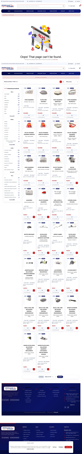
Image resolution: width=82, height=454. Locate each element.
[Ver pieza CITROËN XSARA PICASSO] (71, 217)
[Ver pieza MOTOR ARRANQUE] (27, 253)
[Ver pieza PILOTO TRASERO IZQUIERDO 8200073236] (71, 150)
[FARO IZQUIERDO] (29, 92)
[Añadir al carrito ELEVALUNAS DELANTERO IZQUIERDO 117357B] (77, 253)
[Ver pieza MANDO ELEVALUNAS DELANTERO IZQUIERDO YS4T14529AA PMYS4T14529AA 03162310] (42, 369)
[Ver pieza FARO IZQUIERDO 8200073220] (57, 115)
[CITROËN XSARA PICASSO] (72, 192)
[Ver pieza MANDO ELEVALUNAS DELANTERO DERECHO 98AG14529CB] (27, 369)
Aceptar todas (68, 447)
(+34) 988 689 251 (39, 1)
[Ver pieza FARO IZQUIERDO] (29, 115)
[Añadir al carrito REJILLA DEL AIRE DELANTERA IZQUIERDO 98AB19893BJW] (62, 328)
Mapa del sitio (28, 401)
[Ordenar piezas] (71, 82)
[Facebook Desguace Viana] (77, 1)
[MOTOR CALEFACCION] (72, 160)
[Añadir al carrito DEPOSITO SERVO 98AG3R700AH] (48, 290)
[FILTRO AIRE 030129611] (44, 92)
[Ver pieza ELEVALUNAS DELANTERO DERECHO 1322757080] (42, 253)
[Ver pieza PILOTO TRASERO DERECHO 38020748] (43, 150)
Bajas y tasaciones (28, 394)
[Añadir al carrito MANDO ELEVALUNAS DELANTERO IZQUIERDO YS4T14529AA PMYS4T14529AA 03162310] (48, 369)
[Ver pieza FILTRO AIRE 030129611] (43, 115)
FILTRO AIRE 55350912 (43, 167)
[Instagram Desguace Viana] (71, 1)
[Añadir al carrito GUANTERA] (34, 217)
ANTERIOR (41, 376)
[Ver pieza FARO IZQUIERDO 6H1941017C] (71, 115)
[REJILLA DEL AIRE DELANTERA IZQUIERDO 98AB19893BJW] (58, 300)
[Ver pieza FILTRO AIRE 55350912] (43, 183)
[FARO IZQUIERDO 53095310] (29, 160)
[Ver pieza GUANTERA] (27, 217)
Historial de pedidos (56, 392)
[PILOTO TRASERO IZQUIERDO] (58, 160)
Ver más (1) (12, 172)
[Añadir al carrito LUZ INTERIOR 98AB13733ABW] (62, 290)
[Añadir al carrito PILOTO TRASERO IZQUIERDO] (48, 217)
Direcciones (56, 394)
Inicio (9, 73)
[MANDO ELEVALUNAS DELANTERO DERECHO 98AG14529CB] (29, 338)
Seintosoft (56, 412)
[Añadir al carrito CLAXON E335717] (77, 290)
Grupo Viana (71, 73)
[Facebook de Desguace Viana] (65, 407)
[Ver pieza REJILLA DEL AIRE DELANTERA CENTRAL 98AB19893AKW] (27, 328)
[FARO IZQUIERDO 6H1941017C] (72, 92)
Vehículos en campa (28, 392)
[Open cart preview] (80, 6)
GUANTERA (29, 200)
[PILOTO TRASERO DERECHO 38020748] (44, 125)
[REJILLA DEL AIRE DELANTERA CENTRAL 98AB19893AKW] (29, 300)
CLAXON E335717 (72, 270)
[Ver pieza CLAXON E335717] (70, 290)
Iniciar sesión (56, 396)
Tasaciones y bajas (42, 73)
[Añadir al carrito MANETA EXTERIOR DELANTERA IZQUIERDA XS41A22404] (77, 328)
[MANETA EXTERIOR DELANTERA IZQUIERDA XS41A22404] (72, 300)
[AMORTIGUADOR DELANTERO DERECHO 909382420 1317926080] (29, 262)
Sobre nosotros (53, 73)
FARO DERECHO (58, 132)
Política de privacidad (41, 392)
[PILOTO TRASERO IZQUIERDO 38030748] (29, 125)
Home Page (55, 59)
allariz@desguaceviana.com (70, 398)
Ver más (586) (12, 199)
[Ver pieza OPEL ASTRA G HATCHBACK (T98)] (57, 217)
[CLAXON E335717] (72, 262)
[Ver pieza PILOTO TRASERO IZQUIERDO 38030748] (29, 150)
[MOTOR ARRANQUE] (29, 227)
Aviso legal (41, 390)
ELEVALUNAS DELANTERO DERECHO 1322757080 (43, 236)
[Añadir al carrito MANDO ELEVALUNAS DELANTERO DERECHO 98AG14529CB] (34, 369)
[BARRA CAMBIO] (58, 227)
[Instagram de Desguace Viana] (68, 407)
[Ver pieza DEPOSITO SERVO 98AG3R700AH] (42, 290)
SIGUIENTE (60, 376)
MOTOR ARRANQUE (29, 234)
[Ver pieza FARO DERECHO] (57, 150)
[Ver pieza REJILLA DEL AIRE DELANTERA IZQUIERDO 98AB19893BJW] (56, 328)
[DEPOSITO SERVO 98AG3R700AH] (44, 262)
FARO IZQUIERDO (29, 99)
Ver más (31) (12, 116)
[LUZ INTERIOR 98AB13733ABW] (58, 262)
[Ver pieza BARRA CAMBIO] (56, 253)
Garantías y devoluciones (41, 396)
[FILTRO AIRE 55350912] (44, 160)
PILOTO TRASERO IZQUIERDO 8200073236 (72, 134)
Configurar (61, 447)
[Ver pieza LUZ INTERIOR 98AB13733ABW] (56, 290)
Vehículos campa (30, 73)
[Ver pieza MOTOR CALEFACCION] (70, 183)
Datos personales (56, 390)
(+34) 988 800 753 (32, 1)
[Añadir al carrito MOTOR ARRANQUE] (34, 253)
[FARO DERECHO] (58, 125)
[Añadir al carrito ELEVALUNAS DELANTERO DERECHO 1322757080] (48, 253)
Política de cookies (42, 394)
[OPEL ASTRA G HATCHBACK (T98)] (58, 192)
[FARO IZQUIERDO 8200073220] (58, 92)
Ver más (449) (12, 144)
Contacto (63, 73)
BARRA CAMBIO (58, 234)
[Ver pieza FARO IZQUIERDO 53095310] (29, 183)
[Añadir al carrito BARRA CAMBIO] (62, 253)
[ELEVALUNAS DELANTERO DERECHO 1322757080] (44, 227)
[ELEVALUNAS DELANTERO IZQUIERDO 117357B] (72, 227)
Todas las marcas (26, 440)
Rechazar (55, 447)
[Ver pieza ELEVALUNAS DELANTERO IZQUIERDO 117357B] (70, 253)
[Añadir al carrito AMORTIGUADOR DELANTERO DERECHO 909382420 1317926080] (34, 290)
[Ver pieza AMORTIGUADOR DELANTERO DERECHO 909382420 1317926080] (27, 290)
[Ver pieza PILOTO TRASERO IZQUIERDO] (57, 183)
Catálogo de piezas (18, 73)
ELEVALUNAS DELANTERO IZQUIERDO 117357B (72, 236)
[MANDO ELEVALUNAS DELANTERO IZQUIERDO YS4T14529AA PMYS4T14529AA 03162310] (44, 338)
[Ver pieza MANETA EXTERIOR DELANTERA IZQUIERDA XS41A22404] (70, 328)
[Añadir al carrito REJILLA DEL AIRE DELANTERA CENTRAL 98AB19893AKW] (34, 328)
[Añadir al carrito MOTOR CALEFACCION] (77, 183)
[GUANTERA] (29, 192)
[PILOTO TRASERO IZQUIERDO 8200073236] (72, 125)
